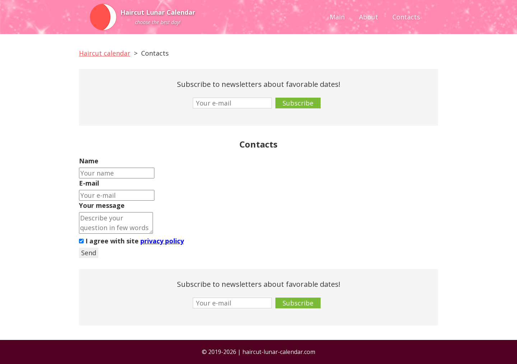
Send (88, 252)
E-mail (89, 183)
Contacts (406, 17)
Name (88, 161)
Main (337, 17)
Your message (102, 205)
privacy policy (162, 241)
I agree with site (131, 241)
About (368, 17)
